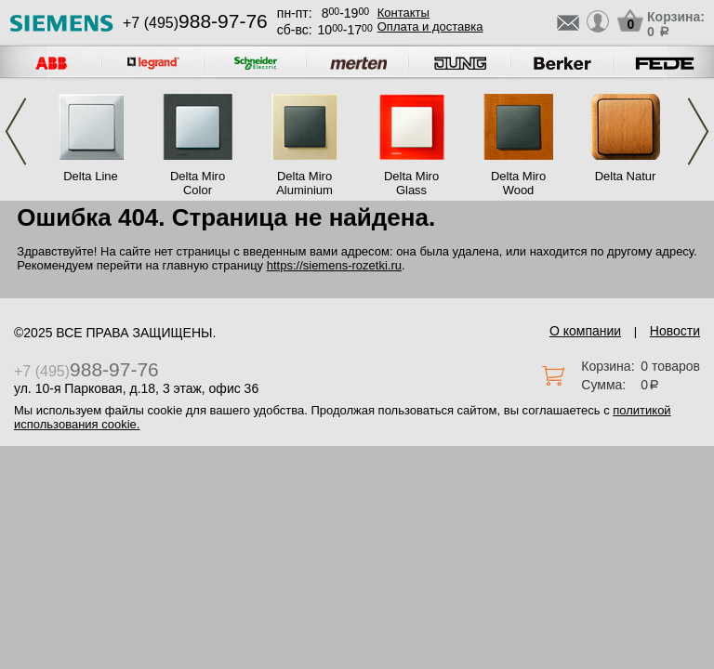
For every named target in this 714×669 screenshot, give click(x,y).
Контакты (403, 13)
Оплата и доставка (430, 26)
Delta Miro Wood (518, 183)
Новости (675, 330)
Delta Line (90, 176)
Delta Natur (625, 176)
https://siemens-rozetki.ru (334, 265)
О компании (585, 330)
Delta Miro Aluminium (304, 183)
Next (698, 131)
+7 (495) (195, 23)
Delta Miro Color (197, 183)
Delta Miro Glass (411, 183)
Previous (16, 131)
